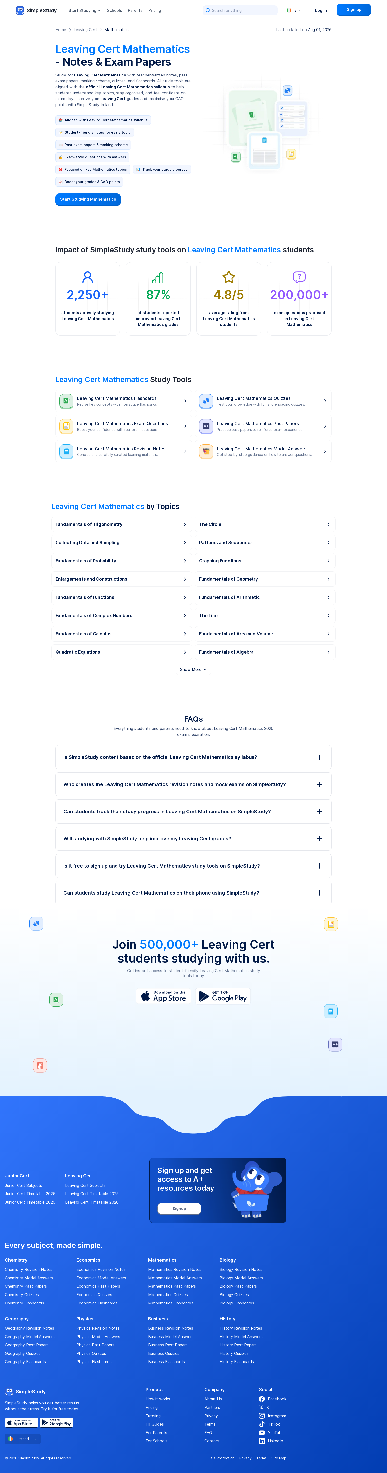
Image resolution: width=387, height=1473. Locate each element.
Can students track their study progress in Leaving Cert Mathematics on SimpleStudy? (193, 811)
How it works (158, 1399)
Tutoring (153, 1415)
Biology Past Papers (238, 1286)
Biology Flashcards (237, 1303)
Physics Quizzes (91, 1353)
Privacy (211, 1415)
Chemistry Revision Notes (28, 1269)
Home (60, 29)
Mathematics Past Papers (172, 1286)
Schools (114, 10)
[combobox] (294, 10)
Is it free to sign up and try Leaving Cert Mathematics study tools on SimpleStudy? (193, 866)
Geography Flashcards (25, 1361)
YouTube (271, 1432)
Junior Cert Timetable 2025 (30, 1193)
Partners (212, 1407)
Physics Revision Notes (98, 1328)
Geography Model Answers (30, 1336)
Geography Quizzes (22, 1353)
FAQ (208, 1432)
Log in (321, 10)
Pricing (154, 10)
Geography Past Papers (27, 1344)
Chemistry (16, 1260)
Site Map (278, 1458)
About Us (213, 1399)
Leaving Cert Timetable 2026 (92, 1202)
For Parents (156, 1432)
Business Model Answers (171, 1336)
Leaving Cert (85, 29)
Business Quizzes (163, 1353)
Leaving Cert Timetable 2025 (92, 1193)
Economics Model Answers (101, 1277)
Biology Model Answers (241, 1277)
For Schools (156, 1440)
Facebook (272, 1399)
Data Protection (221, 1458)
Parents (135, 10)
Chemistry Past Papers (26, 1286)
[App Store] (163, 996)
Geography (17, 1318)
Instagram (272, 1416)
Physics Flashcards (94, 1361)
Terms (209, 1424)
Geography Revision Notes (29, 1328)
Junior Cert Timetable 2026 (30, 1202)
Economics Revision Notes (101, 1269)
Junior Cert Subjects (23, 1185)
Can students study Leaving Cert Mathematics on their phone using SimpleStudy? (193, 893)
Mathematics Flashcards (170, 1303)
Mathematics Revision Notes (174, 1269)
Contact (212, 1440)
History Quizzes (234, 1353)
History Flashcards (237, 1361)
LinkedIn (271, 1441)
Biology (228, 1260)
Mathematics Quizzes (168, 1294)
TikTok (269, 1424)
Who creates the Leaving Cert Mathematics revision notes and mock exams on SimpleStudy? (193, 784)
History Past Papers (238, 1344)
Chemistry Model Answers (29, 1277)
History (227, 1318)
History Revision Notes (241, 1328)
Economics (88, 1260)
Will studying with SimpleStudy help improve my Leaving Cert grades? (193, 839)
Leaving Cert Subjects (85, 1185)
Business (158, 1318)
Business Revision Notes (170, 1328)
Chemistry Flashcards (24, 1303)
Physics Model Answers (98, 1336)
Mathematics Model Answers (175, 1277)
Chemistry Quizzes (22, 1294)
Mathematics (116, 29)
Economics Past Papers (98, 1286)
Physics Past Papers (95, 1344)
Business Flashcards (166, 1361)
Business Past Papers (168, 1344)
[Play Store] (223, 996)
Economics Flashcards (97, 1303)
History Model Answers (241, 1336)
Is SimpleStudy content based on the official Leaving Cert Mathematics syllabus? (193, 757)
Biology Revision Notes (241, 1269)
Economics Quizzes (94, 1294)
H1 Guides (155, 1424)
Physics (85, 1318)
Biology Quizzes (234, 1294)
